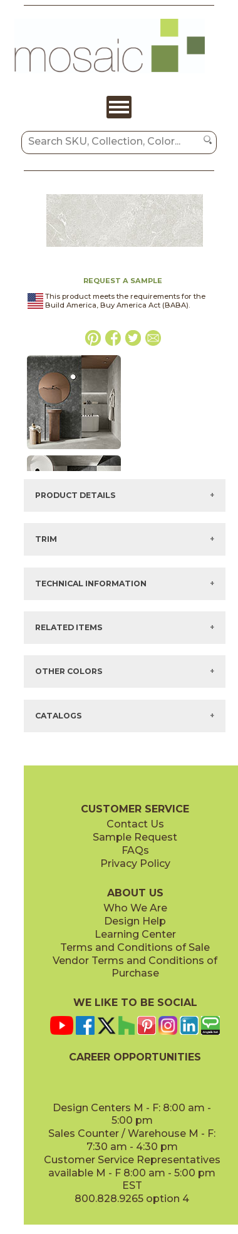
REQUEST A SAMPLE (122, 280)
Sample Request (135, 837)
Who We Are (135, 908)
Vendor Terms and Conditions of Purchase (135, 967)
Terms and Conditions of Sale (135, 947)
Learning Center (135, 934)
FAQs (135, 850)
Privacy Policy (135, 863)
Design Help (135, 921)
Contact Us (135, 824)
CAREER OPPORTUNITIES (135, 1057)
